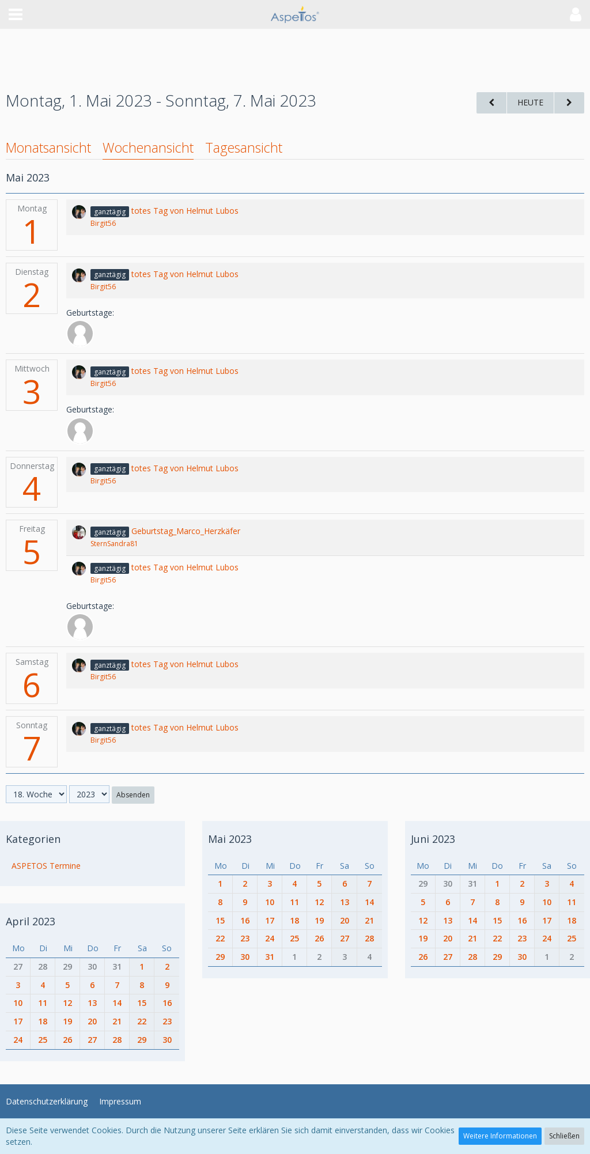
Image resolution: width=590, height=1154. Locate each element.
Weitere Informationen (500, 1136)
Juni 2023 (433, 839)
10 (17, 1002)
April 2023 (30, 921)
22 (141, 1021)
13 (92, 1002)
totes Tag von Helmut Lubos (185, 210)
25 (42, 1039)
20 (92, 1021)
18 (42, 1021)
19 (67, 1021)
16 (167, 1002)
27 (17, 966)
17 (17, 1021)
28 (42, 966)
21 (117, 1021)
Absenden (133, 795)
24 (17, 1039)
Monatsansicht (48, 147)
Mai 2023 (230, 839)
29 (67, 966)
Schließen (564, 1136)
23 (167, 1021)
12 (67, 1002)
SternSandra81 (114, 543)
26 (67, 1039)
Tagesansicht (243, 147)
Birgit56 (103, 223)
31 (117, 966)
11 (42, 1002)
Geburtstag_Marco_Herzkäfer (185, 530)
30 (92, 966)
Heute (530, 102)
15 (141, 1002)
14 (117, 1002)
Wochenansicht (148, 147)
